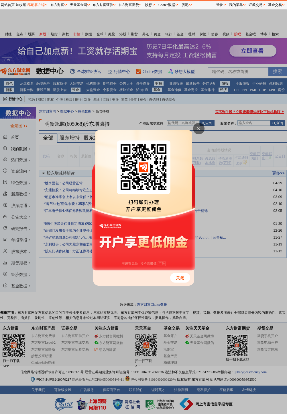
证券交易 (255, 5)
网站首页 (8, 5)
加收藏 (21, 5)
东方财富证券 (103, 5)
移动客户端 (36, 5)
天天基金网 (78, 5)
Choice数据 (166, 5)
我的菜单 (236, 5)
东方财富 (57, 5)
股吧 (185, 5)
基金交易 (275, 5)
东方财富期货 (128, 5)
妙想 (148, 5)
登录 (219, 5)
